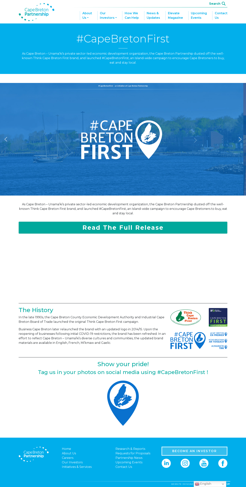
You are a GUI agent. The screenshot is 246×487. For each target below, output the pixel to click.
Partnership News (128, 458)
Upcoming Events (199, 15)
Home (66, 449)
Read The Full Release (123, 227)
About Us (87, 15)
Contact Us (221, 15)
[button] (6, 139)
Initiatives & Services (77, 467)
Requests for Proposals (132, 453)
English (203, 484)
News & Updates (153, 15)
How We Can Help (132, 15)
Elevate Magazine (175, 15)
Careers (67, 458)
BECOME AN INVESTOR (194, 451)
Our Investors (107, 15)
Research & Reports (130, 449)
